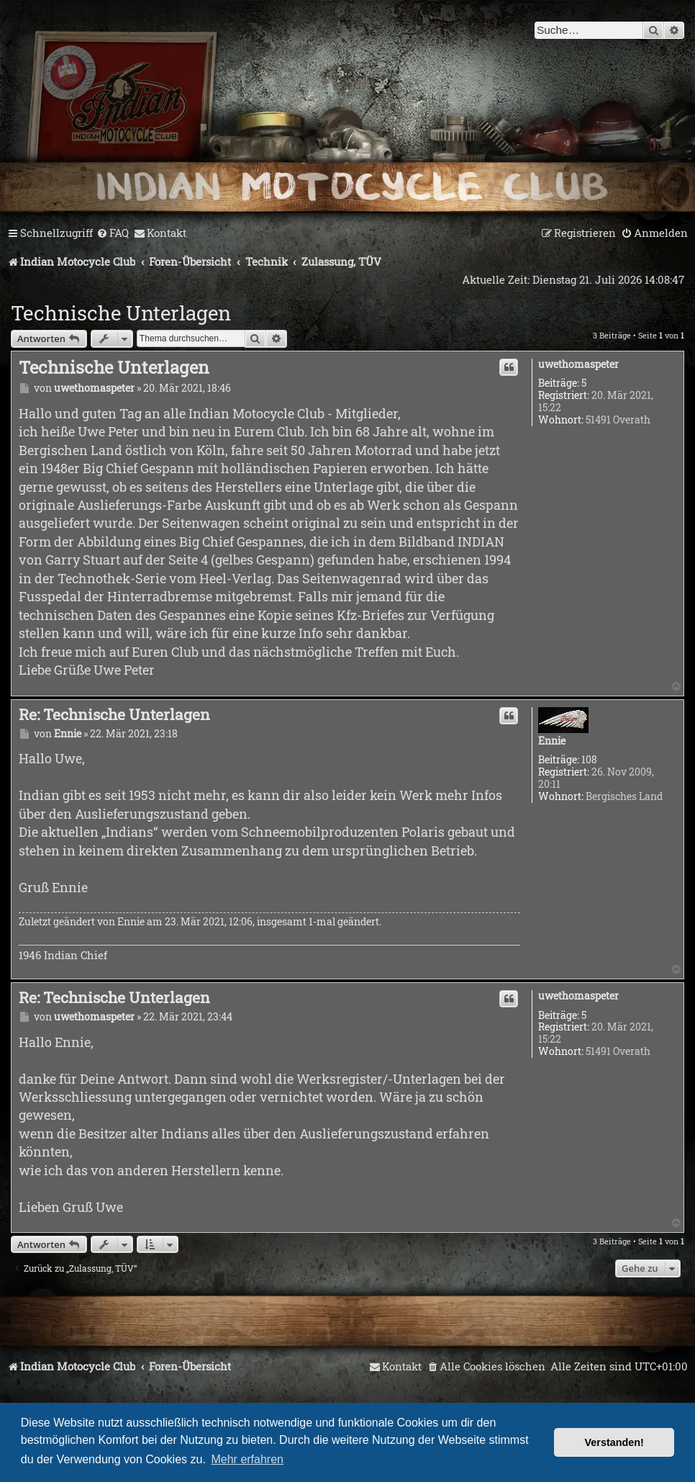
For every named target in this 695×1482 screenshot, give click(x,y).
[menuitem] (112, 233)
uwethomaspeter (578, 365)
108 (589, 760)
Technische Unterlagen (121, 313)
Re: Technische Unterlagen (114, 714)
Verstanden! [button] (614, 1442)
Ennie (551, 741)
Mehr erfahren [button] (247, 1459)
